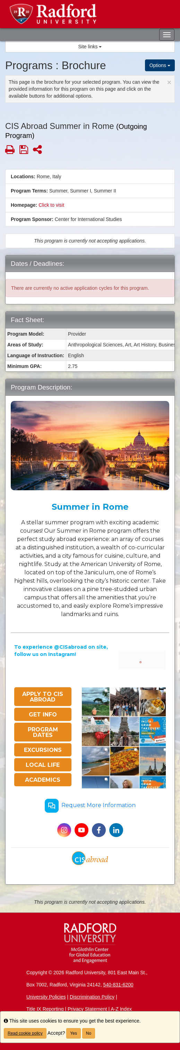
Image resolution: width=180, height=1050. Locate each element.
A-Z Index (121, 1009)
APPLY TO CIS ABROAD (42, 697)
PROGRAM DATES (43, 732)
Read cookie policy (25, 1033)
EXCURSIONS (43, 750)
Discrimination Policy (92, 997)
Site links (90, 46)
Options (159, 65)
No (88, 1033)
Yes (73, 1033)
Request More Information (90, 806)
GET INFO (43, 714)
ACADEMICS (42, 780)
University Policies (46, 997)
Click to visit (51, 205)
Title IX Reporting (45, 1009)
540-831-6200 (118, 984)
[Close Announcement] (169, 82)
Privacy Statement (87, 1009)
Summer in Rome (90, 507)
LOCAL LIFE (43, 765)
